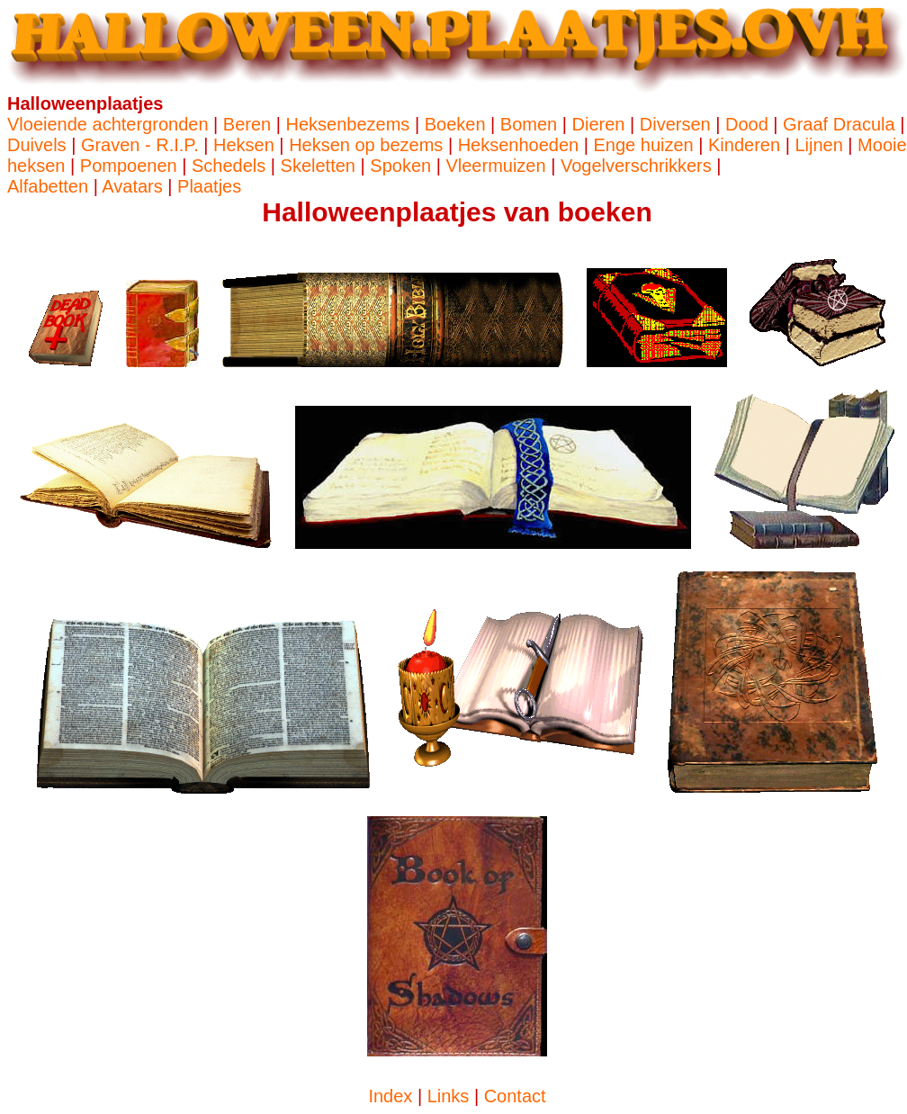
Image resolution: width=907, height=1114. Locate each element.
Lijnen (818, 145)
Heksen (243, 145)
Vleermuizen (495, 165)
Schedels (228, 165)
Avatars (132, 186)
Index (390, 1096)
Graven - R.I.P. (140, 145)
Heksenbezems (348, 124)
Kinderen (744, 145)
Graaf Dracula (839, 124)
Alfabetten (47, 186)
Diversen (675, 124)
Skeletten (318, 165)
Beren (247, 124)
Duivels (37, 145)
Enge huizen (644, 145)
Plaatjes (209, 186)
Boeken (455, 124)
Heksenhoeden (518, 145)
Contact (515, 1096)
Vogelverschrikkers (636, 165)
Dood (746, 124)
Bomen (528, 124)
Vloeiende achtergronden (108, 124)
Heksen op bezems (366, 145)
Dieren (598, 124)
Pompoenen (128, 165)
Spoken (400, 165)
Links (448, 1096)
